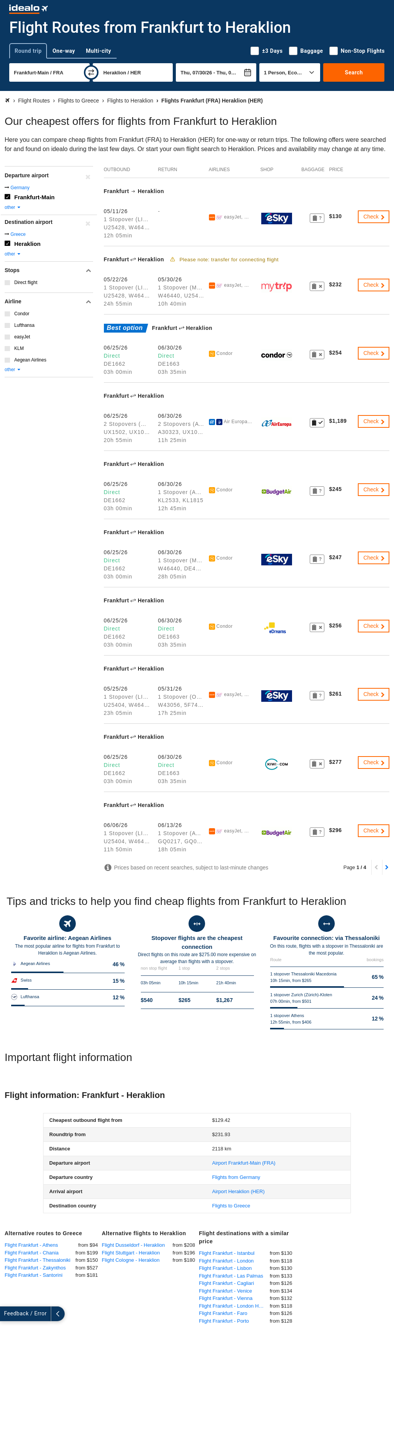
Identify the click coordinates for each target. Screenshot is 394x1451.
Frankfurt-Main (34, 197)
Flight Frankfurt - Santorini (33, 1275)
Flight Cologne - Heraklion (131, 1260)
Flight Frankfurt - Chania (31, 1253)
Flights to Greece (231, 1206)
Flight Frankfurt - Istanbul (227, 1253)
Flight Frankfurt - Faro (223, 1313)
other (13, 207)
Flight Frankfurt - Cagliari (226, 1283)
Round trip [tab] (28, 51)
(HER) (238, 1191)
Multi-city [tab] (98, 51)
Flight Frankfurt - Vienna (225, 1298)
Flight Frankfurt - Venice (225, 1291)
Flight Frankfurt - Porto (224, 1321)
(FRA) (243, 1163)
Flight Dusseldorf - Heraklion (133, 1245)
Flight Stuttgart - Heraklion (131, 1253)
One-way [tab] (63, 51)
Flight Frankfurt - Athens (31, 1245)
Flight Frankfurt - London (226, 1261)
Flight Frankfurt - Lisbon (225, 1268)
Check (374, 217)
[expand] (7, 1314)
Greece (17, 234)
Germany (19, 187)
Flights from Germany (236, 1177)
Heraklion (27, 243)
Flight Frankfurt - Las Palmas (231, 1276)
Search (354, 72)
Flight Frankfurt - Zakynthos (35, 1268)
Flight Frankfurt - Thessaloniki (37, 1260)
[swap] (91, 72)
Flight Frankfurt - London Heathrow (234, 1306)
